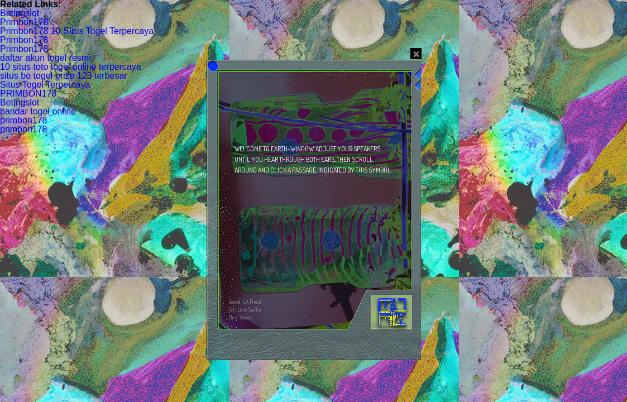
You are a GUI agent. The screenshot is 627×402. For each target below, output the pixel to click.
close (416, 53)
